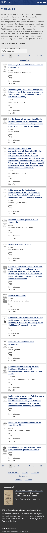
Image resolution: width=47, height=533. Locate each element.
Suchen (41, 2)
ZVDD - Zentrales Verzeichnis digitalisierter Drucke (22, 510)
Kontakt (25, 472)
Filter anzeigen (23, 60)
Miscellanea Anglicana (17, 295)
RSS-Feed (28, 480)
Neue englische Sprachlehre (19, 244)
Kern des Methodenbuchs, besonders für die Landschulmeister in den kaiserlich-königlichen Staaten (29, 492)
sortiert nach (15, 48)
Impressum (35, 472)
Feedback (18, 480)
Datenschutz (23, 476)
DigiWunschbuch (9, 528)
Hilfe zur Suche (13, 472)
